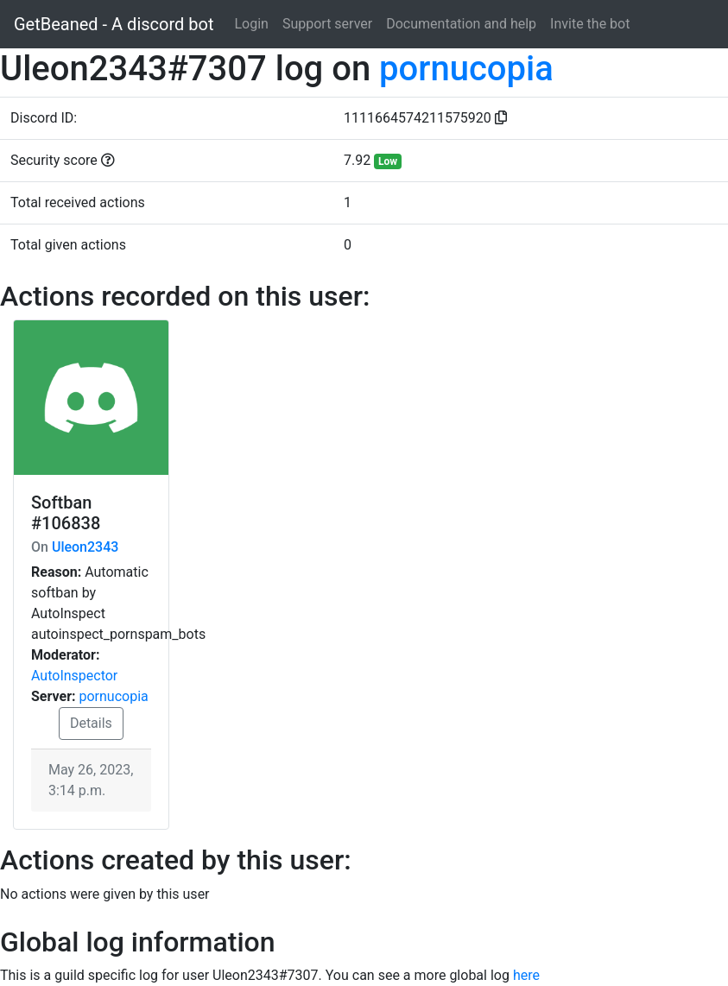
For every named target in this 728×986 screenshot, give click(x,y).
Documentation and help (461, 24)
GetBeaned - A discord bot (113, 24)
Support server (327, 24)
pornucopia (466, 68)
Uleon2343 (85, 547)
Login (251, 24)
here (526, 975)
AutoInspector (74, 675)
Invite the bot (590, 24)
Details (91, 723)
